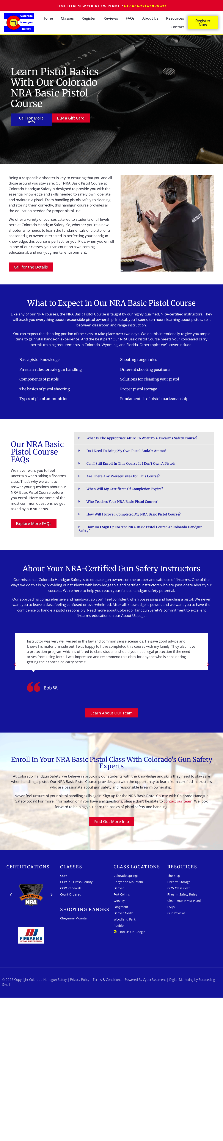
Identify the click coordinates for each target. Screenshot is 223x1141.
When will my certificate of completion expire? (124, 489)
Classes (67, 18)
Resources (175, 18)
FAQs (130, 18)
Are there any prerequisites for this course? (123, 476)
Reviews (111, 18)
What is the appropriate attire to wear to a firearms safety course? (141, 438)
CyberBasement (154, 979)
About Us (150, 18)
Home (47, 18)
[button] (144, 438)
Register (89, 18)
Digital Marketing (181, 979)
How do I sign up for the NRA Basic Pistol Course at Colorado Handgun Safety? (141, 529)
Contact (177, 26)
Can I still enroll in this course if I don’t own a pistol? (130, 463)
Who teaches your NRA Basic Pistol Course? (121, 502)
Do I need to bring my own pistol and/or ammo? (126, 451)
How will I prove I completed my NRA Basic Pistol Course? (133, 514)
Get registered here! (145, 5)
